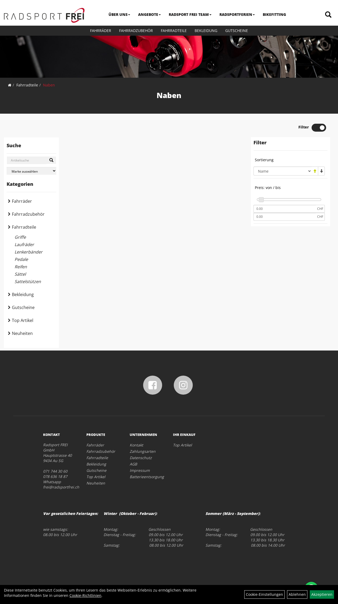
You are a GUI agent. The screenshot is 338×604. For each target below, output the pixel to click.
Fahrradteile (174, 30)
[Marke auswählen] (31, 171)
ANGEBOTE (149, 14)
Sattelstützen (28, 281)
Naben (49, 84)
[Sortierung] (282, 171)
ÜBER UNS (119, 14)
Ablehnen (297, 594)
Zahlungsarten (143, 451)
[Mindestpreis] (284, 209)
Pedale (21, 259)
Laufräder (24, 244)
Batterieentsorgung (145, 476)
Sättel (20, 274)
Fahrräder (100, 30)
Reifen (21, 267)
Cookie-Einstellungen (264, 594)
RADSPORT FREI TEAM (190, 14)
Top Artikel (22, 320)
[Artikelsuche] (328, 15)
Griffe (20, 237)
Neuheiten (22, 333)
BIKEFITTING (274, 14)
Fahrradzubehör (136, 30)
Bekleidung (206, 30)
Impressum (140, 470)
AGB (133, 464)
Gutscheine (236, 30)
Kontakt (136, 445)
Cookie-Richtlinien (85, 595)
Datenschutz (141, 457)
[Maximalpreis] (284, 217)
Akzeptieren (321, 594)
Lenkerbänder (29, 252)
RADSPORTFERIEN (237, 14)
